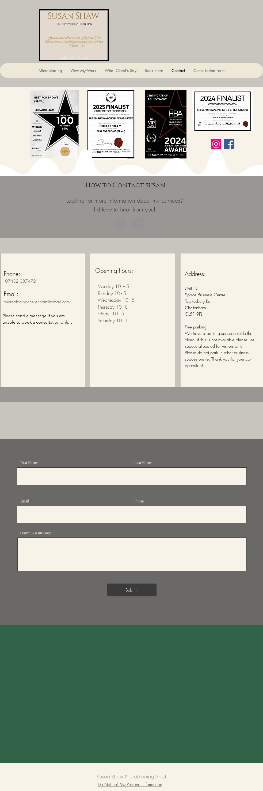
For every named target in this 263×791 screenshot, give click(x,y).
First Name (29, 463)
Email (24, 501)
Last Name (143, 463)
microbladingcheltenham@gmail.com (37, 302)
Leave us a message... (37, 533)
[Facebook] (229, 144)
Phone (139, 501)
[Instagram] (216, 144)
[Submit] (132, 590)
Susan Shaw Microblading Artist (131, 777)
